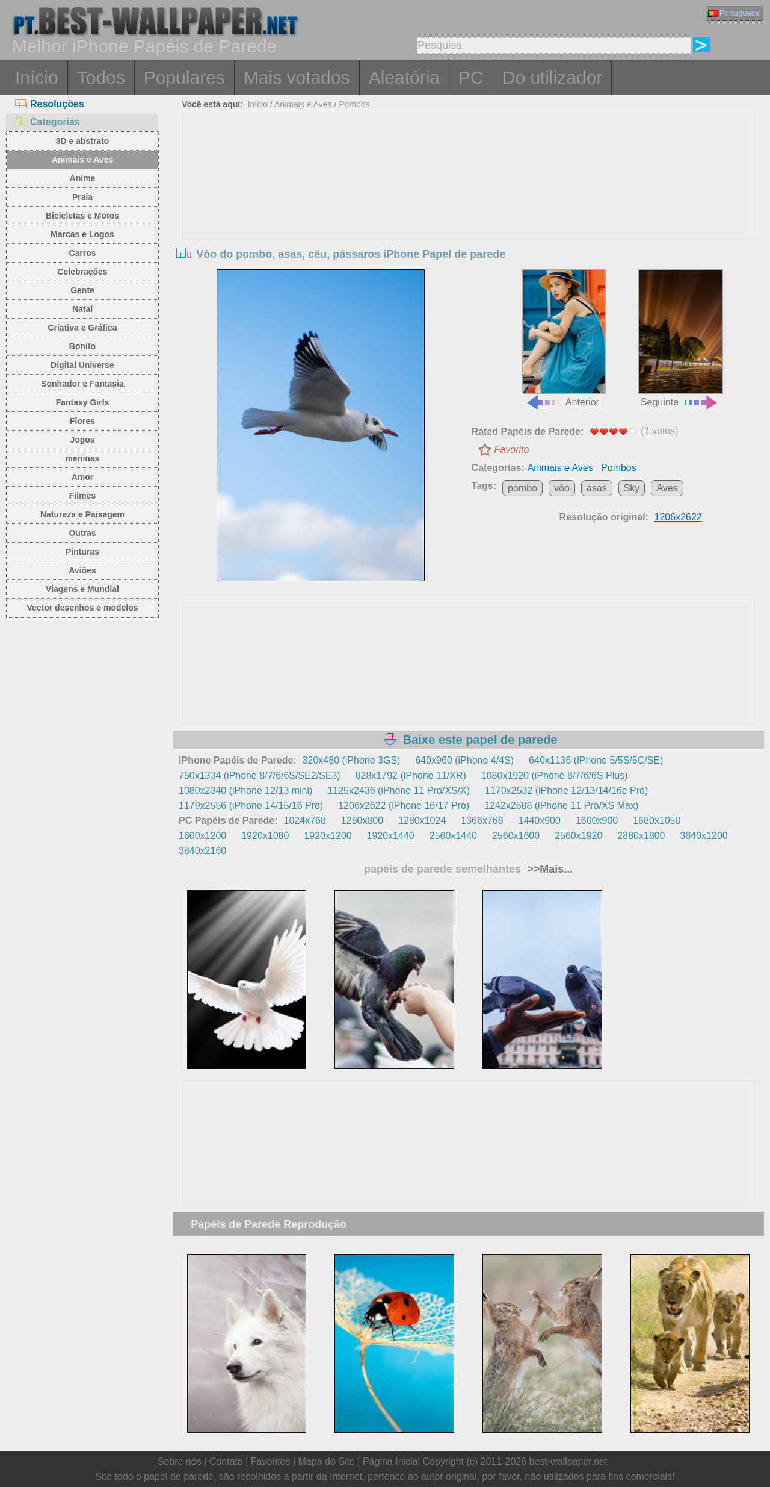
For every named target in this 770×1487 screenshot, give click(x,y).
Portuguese (734, 12)
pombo (522, 488)
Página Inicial (391, 1461)
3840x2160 (202, 851)
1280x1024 (422, 820)
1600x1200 (202, 836)
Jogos (82, 439)
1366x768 (482, 820)
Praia (82, 197)
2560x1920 (578, 836)
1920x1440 (390, 836)
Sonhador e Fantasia (82, 383)
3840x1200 (704, 836)
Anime (83, 178)
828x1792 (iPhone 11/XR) (411, 775)
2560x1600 (516, 836)
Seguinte (680, 338)
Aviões (82, 570)
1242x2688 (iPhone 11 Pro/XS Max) (561, 805)
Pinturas (82, 551)
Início (36, 77)
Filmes (82, 495)
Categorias (47, 122)
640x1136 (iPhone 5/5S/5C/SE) (596, 760)
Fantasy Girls (82, 402)
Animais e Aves (82, 159)
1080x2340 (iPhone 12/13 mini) (245, 790)
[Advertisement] (468, 204)
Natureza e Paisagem (82, 514)
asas (597, 488)
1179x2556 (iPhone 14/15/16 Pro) (251, 805)
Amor (83, 477)
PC (471, 77)
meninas (83, 458)
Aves (666, 488)
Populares (184, 77)
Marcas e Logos (82, 234)
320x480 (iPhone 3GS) (352, 760)
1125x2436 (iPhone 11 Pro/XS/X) (398, 790)
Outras (82, 533)
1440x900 (540, 820)
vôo (562, 488)
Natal (82, 309)
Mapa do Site (326, 1461)
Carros (82, 253)
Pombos (354, 104)
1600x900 (597, 820)
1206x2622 (678, 517)
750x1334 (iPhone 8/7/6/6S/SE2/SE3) (259, 775)
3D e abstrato (82, 141)
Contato (226, 1461)
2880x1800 (641, 836)
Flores (82, 421)
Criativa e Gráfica (82, 327)
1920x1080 (265, 836)
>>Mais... (548, 869)
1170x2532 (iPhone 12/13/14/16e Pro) (566, 790)
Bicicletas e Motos (82, 215)
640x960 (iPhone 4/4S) (464, 760)
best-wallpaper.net (568, 1461)
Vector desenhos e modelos (82, 608)
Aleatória (404, 77)
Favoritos (271, 1461)
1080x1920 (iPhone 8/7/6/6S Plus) (554, 775)
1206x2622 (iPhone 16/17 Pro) (403, 805)
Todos (101, 77)
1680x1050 (656, 820)
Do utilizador (552, 77)
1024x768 (305, 820)
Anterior (564, 338)
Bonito (82, 346)
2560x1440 (453, 836)
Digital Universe (82, 365)
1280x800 (362, 820)
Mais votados (297, 77)
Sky (632, 488)
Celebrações (82, 271)
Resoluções (49, 104)
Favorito (511, 449)
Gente (82, 290)
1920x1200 (327, 836)
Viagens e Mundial (82, 589)
